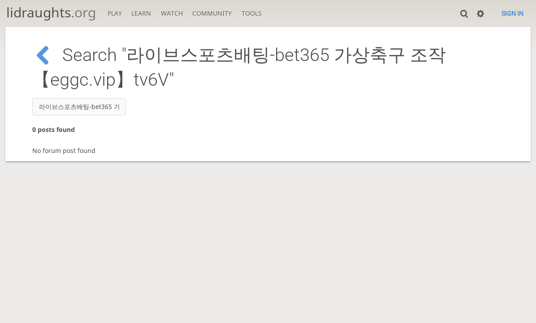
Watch (172, 13)
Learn (141, 13)
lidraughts (51, 12)
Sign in (512, 13)
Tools (252, 13)
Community (212, 13)
